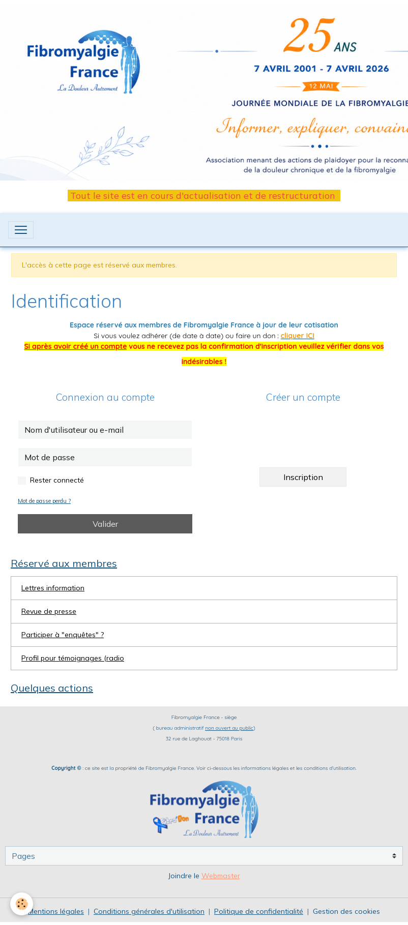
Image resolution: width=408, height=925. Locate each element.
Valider (105, 524)
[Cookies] (21, 903)
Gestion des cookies (346, 911)
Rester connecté (57, 480)
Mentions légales (56, 911)
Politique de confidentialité (258, 911)
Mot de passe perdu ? (44, 500)
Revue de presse (48, 611)
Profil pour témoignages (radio (72, 658)
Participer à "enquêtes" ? (62, 634)
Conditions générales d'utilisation (149, 911)
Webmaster (220, 875)
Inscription (303, 477)
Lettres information (52, 587)
